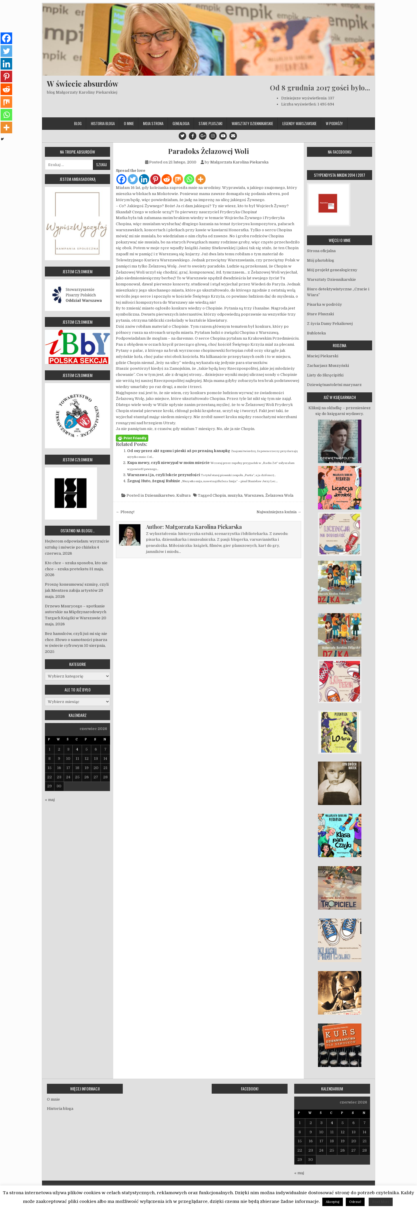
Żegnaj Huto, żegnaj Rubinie (153, 481)
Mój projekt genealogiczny (332, 270)
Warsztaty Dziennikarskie (252, 123)
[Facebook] (121, 179)
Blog (78, 123)
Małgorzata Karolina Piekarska (239, 162)
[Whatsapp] (189, 179)
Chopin (219, 495)
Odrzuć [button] (355, 1202)
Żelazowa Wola (279, 495)
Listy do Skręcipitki (325, 375)
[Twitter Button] (182, 136)
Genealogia (181, 123)
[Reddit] (167, 179)
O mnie (129, 123)
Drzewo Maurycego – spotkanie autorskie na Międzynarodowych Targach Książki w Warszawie (75, 612)
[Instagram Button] (213, 136)
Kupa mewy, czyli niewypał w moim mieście (168, 462)
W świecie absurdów (82, 84)
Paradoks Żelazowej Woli (208, 151)
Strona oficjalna (321, 251)
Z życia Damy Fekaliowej (330, 323)
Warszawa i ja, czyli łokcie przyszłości (163, 475)
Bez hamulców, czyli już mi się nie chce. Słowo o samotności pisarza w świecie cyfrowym (76, 639)
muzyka (235, 495)
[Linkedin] (144, 179)
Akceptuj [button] (332, 1202)
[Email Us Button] (233, 136)
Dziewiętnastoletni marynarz (334, 385)
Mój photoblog (320, 260)
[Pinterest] (155, 179)
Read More (380, 1202)
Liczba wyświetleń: (299, 104)
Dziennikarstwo (160, 495)
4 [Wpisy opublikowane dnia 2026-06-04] (77, 749)
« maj (50, 799)
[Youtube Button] (223, 136)
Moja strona (153, 123)
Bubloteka (316, 333)
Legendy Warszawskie (299, 123)
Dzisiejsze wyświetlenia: (304, 98)
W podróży (334, 123)
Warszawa (254, 495)
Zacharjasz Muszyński (328, 365)
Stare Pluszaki (210, 123)
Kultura (183, 495)
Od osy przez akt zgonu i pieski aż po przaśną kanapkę (178, 451)
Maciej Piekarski (322, 356)
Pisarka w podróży (324, 304)
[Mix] (178, 179)
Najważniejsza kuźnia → (279, 512)
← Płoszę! (125, 512)
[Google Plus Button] (202, 136)
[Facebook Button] (192, 136)
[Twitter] (133, 179)
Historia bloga (103, 123)
